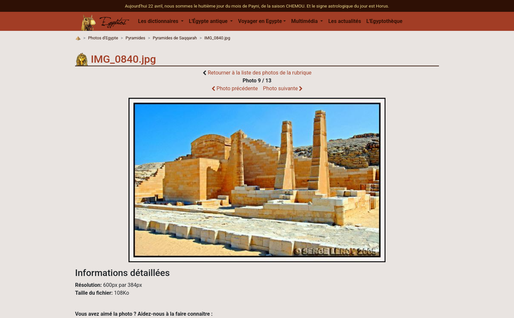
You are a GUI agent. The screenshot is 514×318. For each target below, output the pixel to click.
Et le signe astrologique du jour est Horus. (347, 6)
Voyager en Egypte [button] (260, 21)
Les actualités (344, 21)
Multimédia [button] (305, 21)
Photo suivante (283, 88)
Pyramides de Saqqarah (175, 37)
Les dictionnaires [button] (159, 21)
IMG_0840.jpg (217, 37)
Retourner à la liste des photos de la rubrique (260, 73)
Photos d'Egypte (103, 37)
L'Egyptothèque (384, 21)
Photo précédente (234, 88)
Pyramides (135, 37)
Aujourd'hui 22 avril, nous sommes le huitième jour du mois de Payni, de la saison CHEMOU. (215, 6)
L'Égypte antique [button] (209, 21)
